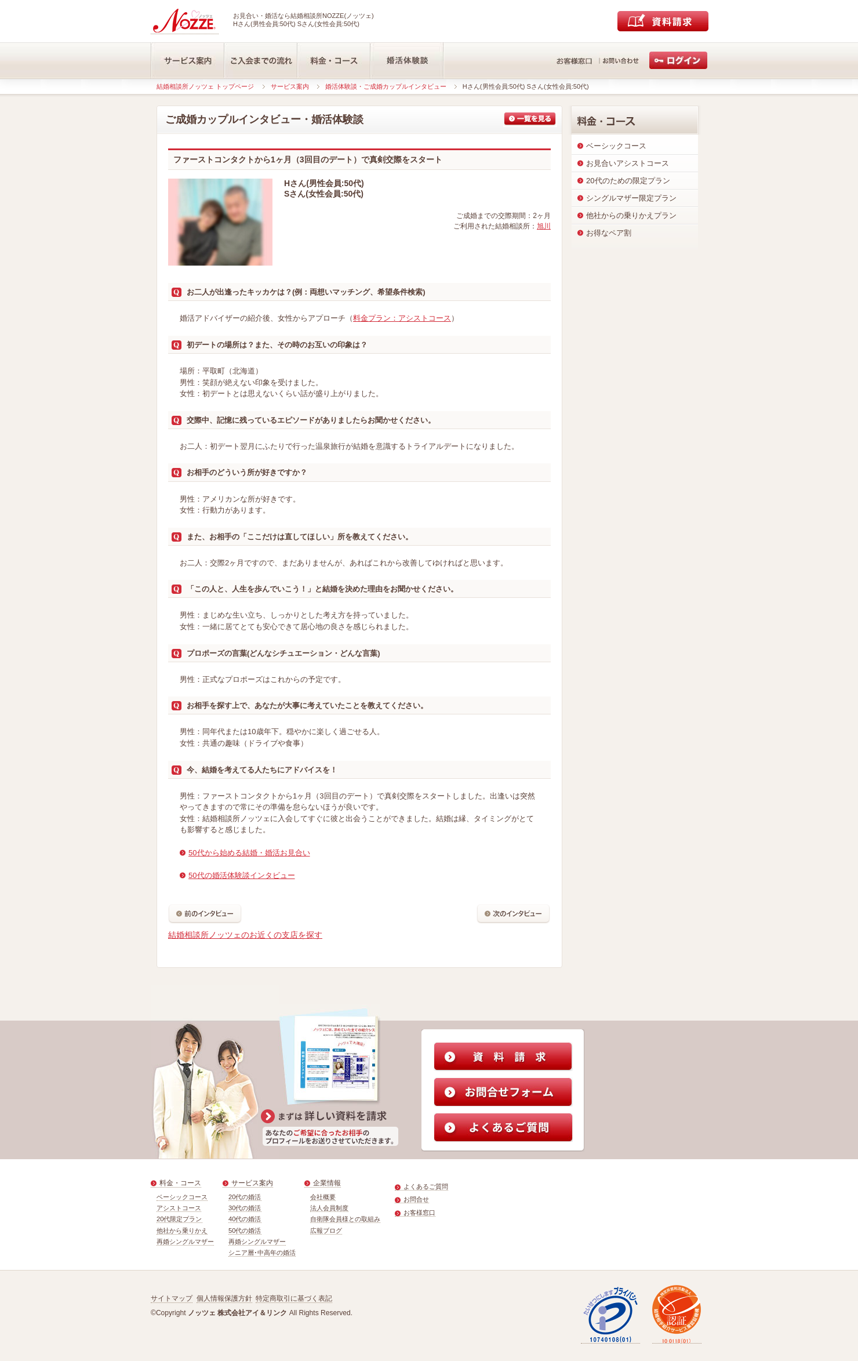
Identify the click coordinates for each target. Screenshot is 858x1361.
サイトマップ (171, 1298)
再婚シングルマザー (185, 1241)
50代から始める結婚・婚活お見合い (249, 852)
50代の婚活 (244, 1230)
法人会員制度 (329, 1207)
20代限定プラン (179, 1218)
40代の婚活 (244, 1218)
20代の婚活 (244, 1196)
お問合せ (416, 1199)
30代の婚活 (244, 1207)
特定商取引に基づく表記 (294, 1298)
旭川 (544, 226)
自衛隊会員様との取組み (345, 1218)
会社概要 (323, 1196)
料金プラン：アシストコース (402, 318)
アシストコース (179, 1207)
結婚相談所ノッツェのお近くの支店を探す (245, 934)
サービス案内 (290, 86)
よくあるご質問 (425, 1186)
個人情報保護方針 (224, 1298)
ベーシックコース (182, 1196)
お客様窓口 (419, 1212)
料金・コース (180, 1183)
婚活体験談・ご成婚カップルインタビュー (385, 86)
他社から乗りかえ (182, 1230)
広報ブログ (326, 1230)
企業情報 (327, 1183)
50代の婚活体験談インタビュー (241, 875)
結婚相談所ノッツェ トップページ (205, 86)
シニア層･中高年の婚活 (262, 1252)
